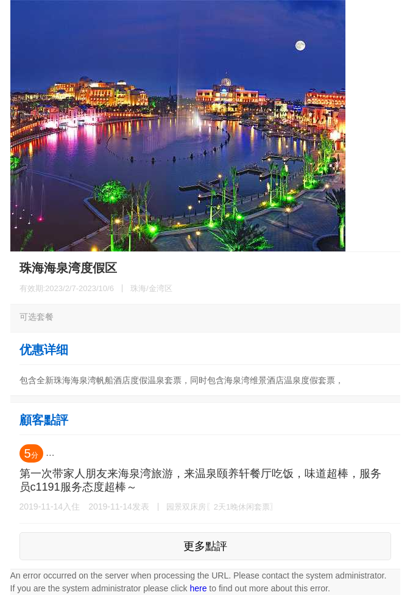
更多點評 (205, 546)
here (198, 588)
